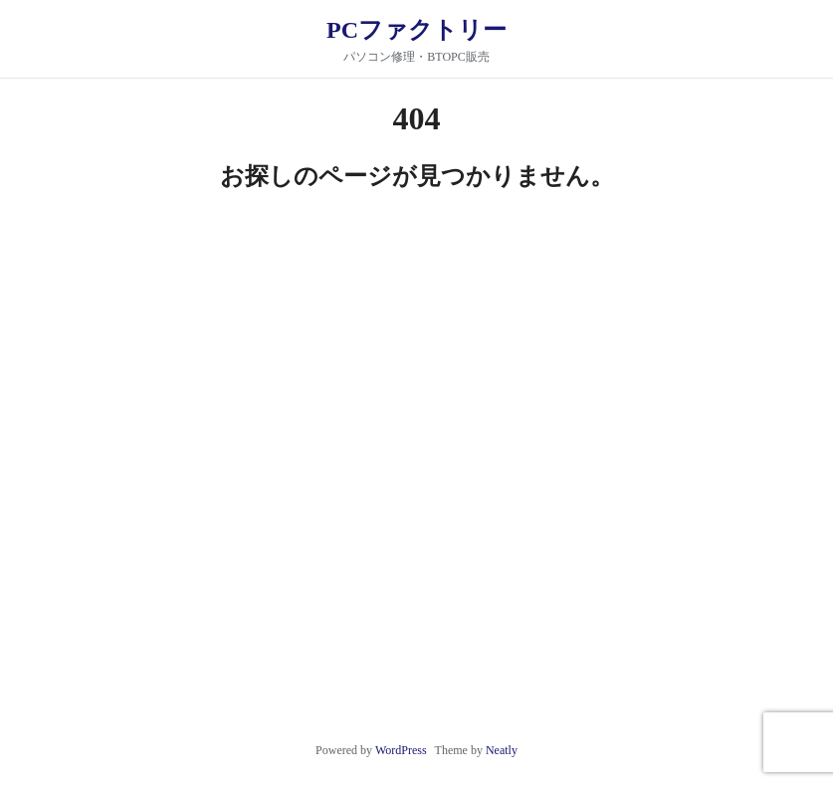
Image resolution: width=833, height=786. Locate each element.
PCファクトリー (416, 30)
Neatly (502, 750)
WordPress (401, 750)
